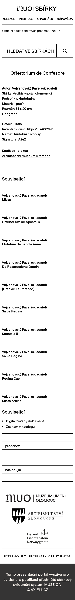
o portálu (45, 18)
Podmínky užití (15, 556)
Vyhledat (64, 51)
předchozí (13, 446)
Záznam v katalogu (20, 426)
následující (13, 469)
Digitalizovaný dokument (25, 421)
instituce (26, 18)
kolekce (8, 18)
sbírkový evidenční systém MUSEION (42, 582)
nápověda (65, 18)
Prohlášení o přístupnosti (50, 556)
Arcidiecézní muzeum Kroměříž (26, 155)
